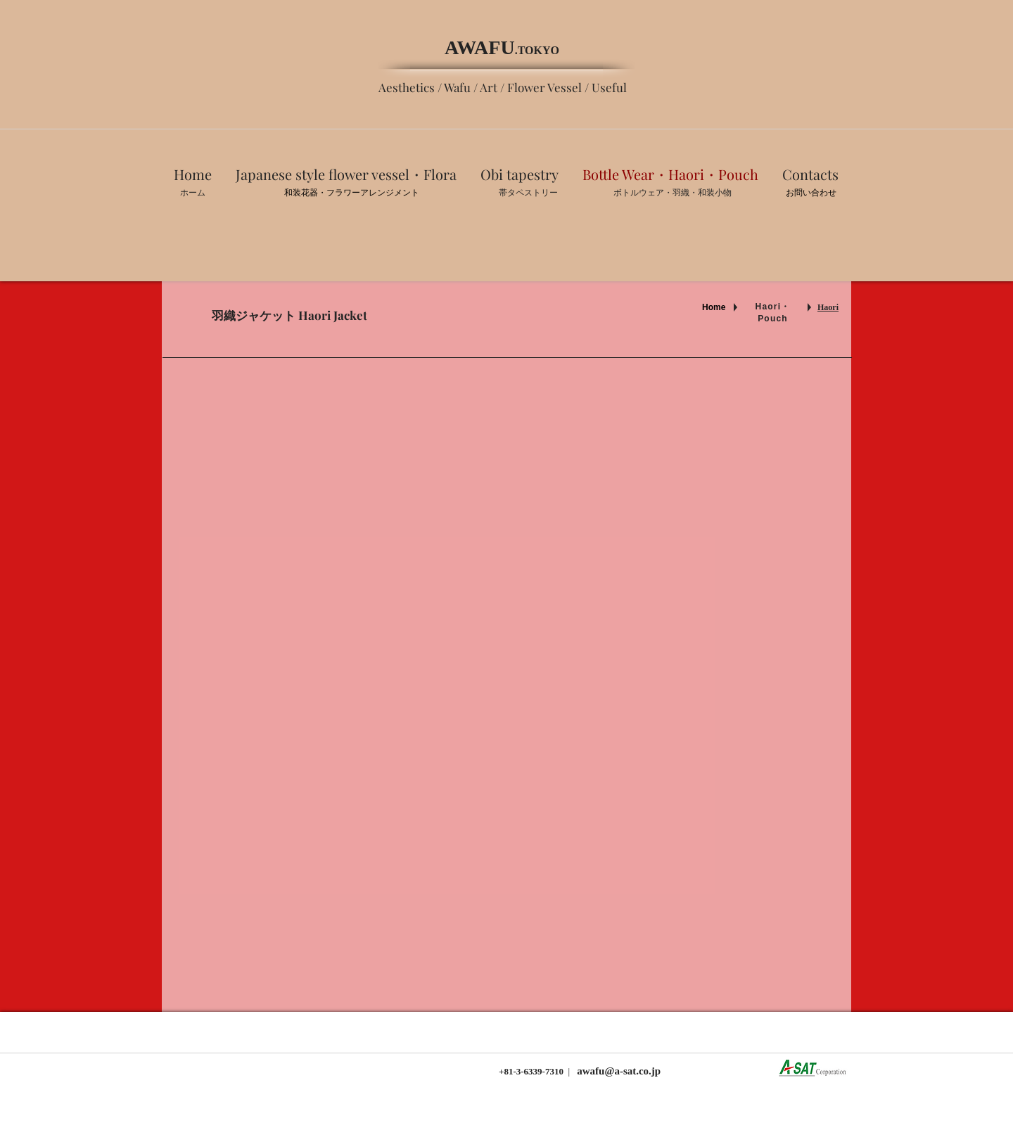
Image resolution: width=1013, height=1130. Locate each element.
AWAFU (480, 47)
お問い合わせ (811, 193)
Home (713, 307)
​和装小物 (715, 193)
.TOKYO (537, 50)
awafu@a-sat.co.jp (618, 1071)
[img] (739, 698)
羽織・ (685, 193)
